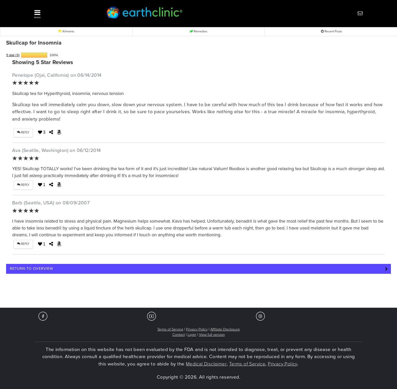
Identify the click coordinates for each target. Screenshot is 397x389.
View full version (212, 335)
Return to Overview (31, 268)
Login (192, 335)
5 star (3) (12, 55)
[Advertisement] (198, 292)
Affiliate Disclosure (225, 329)
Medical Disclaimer (206, 364)
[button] (61, 13)
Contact (178, 335)
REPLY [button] (23, 132)
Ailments (66, 31)
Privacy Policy (197, 329)
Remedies (198, 31)
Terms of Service (170, 329)
